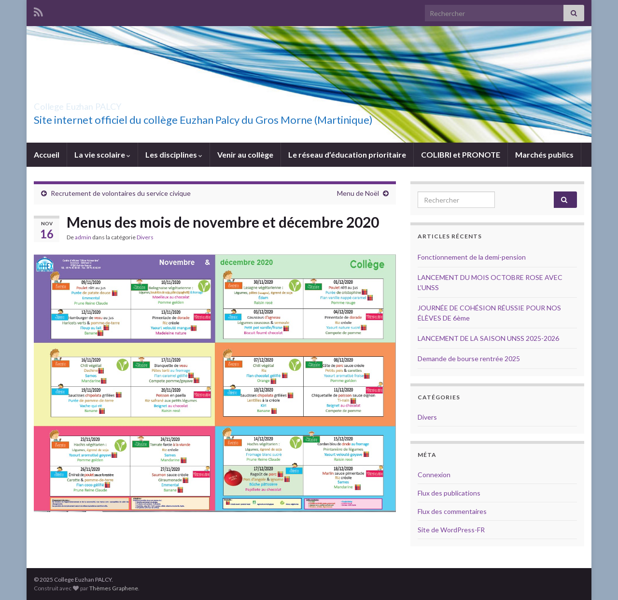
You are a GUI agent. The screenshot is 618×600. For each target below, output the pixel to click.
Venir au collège (245, 154)
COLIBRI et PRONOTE (460, 154)
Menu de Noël (358, 193)
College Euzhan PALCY (105, 103)
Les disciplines (173, 154)
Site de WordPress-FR (451, 530)
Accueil (46, 154)
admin (83, 237)
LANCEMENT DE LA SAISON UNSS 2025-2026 (488, 338)
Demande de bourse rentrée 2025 (469, 358)
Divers (145, 237)
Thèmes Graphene (113, 588)
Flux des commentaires (452, 511)
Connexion (434, 474)
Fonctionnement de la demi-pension (472, 257)
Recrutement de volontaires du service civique (121, 193)
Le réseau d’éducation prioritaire (347, 154)
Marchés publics (544, 154)
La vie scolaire (102, 154)
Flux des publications (449, 493)
